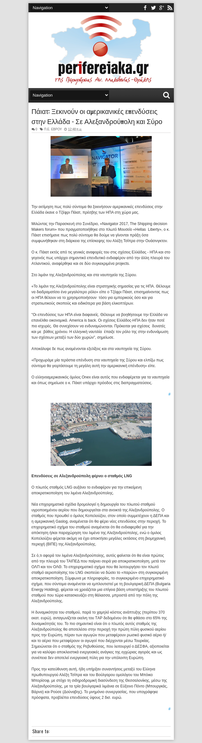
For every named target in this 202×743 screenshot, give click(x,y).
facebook (145, 7)
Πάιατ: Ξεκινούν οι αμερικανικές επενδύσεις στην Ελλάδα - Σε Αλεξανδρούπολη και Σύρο (97, 116)
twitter (153, 7)
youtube (161, 7)
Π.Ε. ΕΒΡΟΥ (53, 129)
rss (170, 7)
